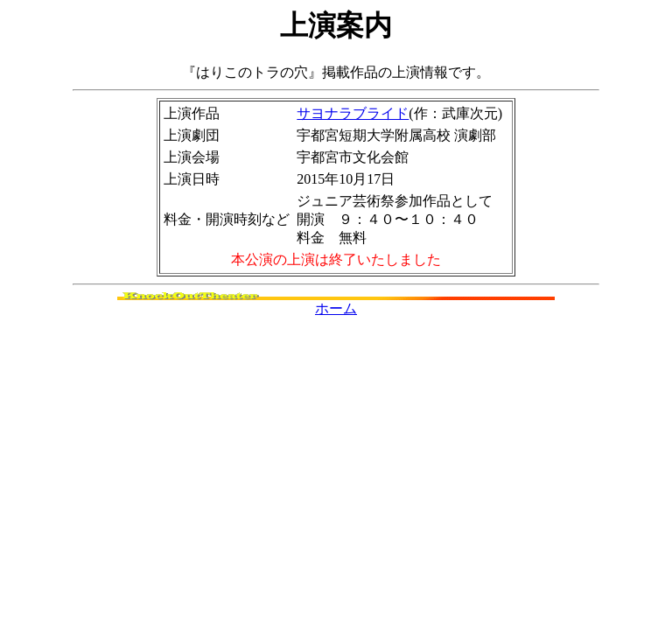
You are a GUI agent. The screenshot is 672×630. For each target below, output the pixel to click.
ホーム (336, 308)
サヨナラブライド (353, 113)
